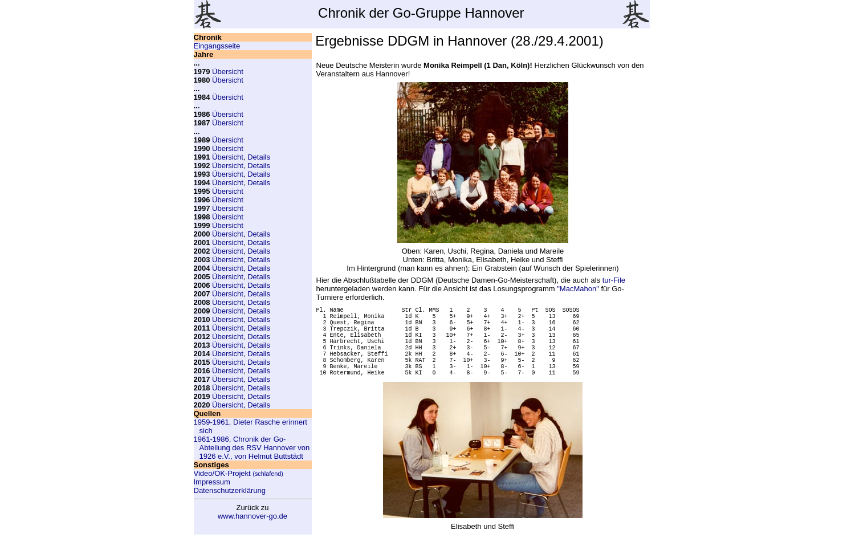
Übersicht (227, 71)
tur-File (613, 280)
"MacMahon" (578, 288)
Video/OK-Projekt (238, 473)
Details (258, 157)
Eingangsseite (217, 46)
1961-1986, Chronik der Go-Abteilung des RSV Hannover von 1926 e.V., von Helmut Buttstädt (252, 448)
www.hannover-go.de (252, 516)
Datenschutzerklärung (230, 490)
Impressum (212, 482)
